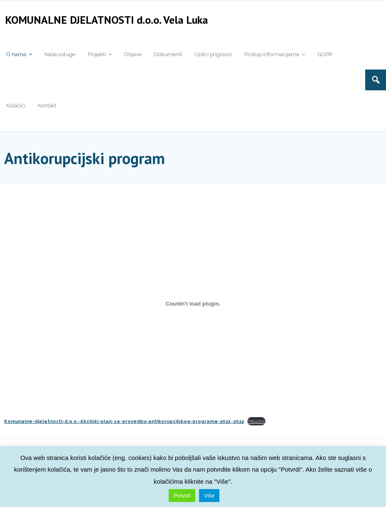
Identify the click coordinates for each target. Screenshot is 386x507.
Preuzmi (256, 424)
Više (209, 495)
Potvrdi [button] (182, 495)
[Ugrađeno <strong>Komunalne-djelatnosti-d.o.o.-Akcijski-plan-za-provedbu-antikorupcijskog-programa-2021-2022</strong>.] (193, 306)
